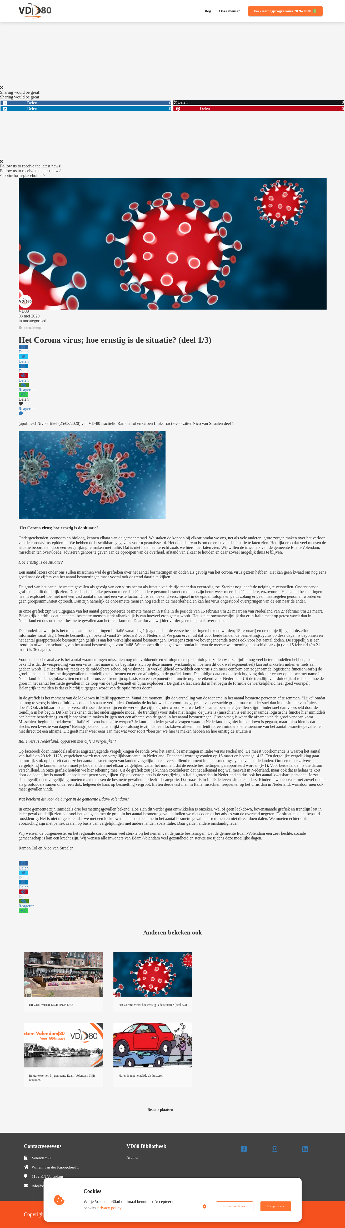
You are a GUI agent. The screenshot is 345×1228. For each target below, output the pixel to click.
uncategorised (34, 321)
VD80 (24, 311)
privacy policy (109, 1208)
